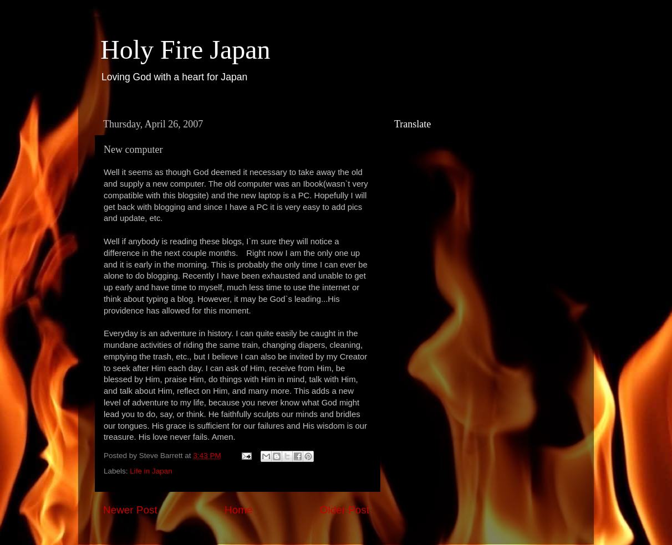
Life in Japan (151, 471)
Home (238, 510)
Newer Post (130, 510)
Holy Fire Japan (185, 49)
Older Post (344, 510)
